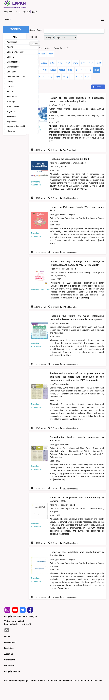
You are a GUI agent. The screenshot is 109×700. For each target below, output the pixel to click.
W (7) (65, 76)
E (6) (75, 63)
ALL (15, 37)
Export (97, 87)
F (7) (83, 63)
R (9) (97, 70)
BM (5, 11)
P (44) (83, 70)
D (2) (68, 63)
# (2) (87, 76)
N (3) (70, 70)
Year (51, 54)
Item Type (40, 54)
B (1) (52, 63)
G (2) (91, 63)
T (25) (41, 76)
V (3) (57, 76)
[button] (35, 44)
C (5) (60, 63)
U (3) (50, 76)
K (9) (45, 70)
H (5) (99, 63)
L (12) (53, 70)
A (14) (44, 63)
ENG (11, 11)
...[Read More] (82, 298)
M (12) (62, 70)
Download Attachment (41, 289)
